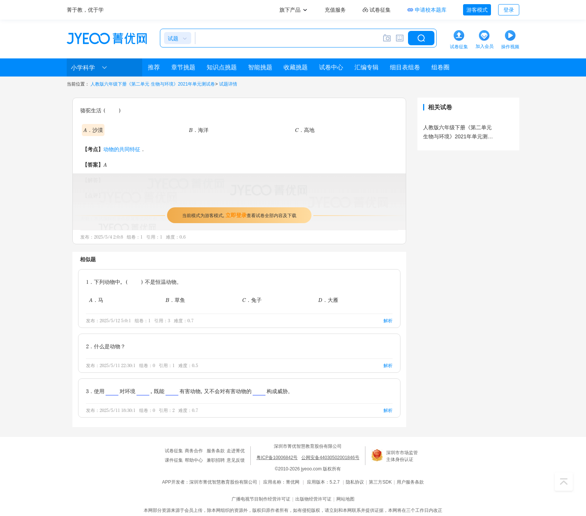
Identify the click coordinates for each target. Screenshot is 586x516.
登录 (508, 10)
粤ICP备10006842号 (277, 457)
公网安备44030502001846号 (330, 457)
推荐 (154, 67)
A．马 (96, 300)
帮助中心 (194, 460)
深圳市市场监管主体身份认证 (402, 456)
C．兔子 (252, 300)
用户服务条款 (410, 482)
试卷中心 (331, 67)
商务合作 (194, 450)
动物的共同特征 (121, 149)
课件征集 (174, 460)
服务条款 (216, 450)
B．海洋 (199, 130)
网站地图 (345, 499)
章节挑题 (183, 67)
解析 (388, 320)
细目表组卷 (405, 67)
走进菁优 (236, 450)
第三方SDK (380, 482)
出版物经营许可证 (313, 499)
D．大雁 (328, 300)
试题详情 (228, 84)
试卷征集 (174, 450)
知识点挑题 (222, 67)
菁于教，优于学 (85, 10)
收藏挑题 (296, 67)
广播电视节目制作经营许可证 (261, 499)
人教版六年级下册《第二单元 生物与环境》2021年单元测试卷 (153, 84)
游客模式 (477, 10)
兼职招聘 (216, 460)
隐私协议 (355, 482)
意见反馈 (236, 460)
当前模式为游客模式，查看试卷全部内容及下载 (239, 215)
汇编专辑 (366, 67)
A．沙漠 (93, 130)
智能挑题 (260, 67)
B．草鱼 (175, 300)
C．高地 (304, 130)
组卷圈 (440, 67)
